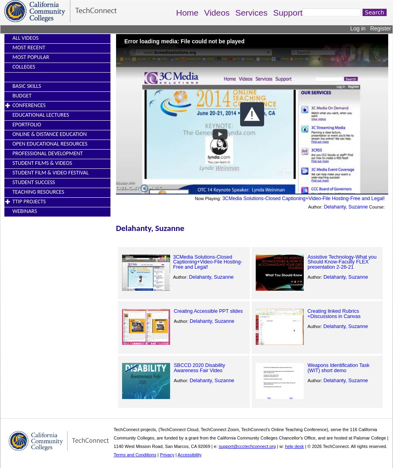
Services (251, 12)
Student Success (33, 182)
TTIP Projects (29, 201)
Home (187, 12)
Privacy (167, 454)
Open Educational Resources (49, 143)
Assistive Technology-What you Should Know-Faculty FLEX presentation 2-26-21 (342, 262)
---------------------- (31, 76)
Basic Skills (26, 86)
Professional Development (47, 153)
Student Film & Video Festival (50, 172)
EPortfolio (26, 124)
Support (288, 12)
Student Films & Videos (42, 163)
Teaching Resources (38, 191)
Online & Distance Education (49, 134)
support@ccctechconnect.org (247, 446)
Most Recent (28, 47)
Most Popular (30, 57)
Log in (357, 28)
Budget (22, 95)
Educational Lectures (40, 114)
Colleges (23, 66)
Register (380, 28)
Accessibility (190, 454)
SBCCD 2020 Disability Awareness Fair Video (199, 368)
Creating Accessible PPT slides (208, 311)
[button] (252, 114)
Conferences (29, 105)
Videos (217, 12)
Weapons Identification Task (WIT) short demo (338, 368)
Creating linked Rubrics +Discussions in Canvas (334, 313)
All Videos (25, 37)
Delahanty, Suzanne (346, 207)
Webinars (24, 211)
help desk (294, 446)
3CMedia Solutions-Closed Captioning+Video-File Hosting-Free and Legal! (303, 198)
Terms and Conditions (135, 454)
